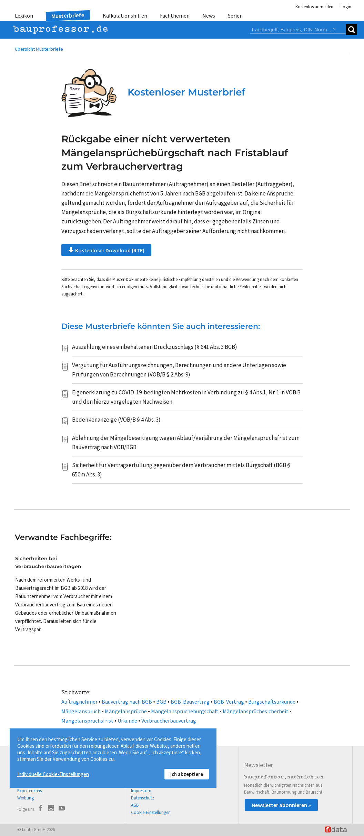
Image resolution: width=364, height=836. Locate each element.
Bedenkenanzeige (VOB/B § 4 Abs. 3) (116, 419)
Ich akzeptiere (186, 774)
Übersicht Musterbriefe (39, 49)
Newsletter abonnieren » (281, 805)
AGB (135, 805)
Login (346, 7)
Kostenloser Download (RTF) (106, 249)
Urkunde (127, 720)
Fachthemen (175, 15)
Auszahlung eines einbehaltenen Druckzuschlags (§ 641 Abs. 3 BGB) (154, 347)
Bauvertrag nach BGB (127, 701)
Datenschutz (142, 798)
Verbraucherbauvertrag (168, 720)
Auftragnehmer (79, 701)
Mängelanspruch (81, 711)
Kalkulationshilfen (125, 15)
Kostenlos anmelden (314, 7)
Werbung (25, 798)
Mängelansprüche (126, 711)
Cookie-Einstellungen (151, 812)
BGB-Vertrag (229, 701)
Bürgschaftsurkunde (271, 701)
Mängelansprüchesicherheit (256, 711)
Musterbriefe (68, 15)
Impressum (141, 791)
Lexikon (24, 15)
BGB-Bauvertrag (190, 701)
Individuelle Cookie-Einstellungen (53, 774)
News (208, 15)
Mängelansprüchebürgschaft (185, 711)
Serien (235, 15)
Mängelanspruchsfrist (87, 720)
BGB (161, 701)
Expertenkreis (29, 791)
